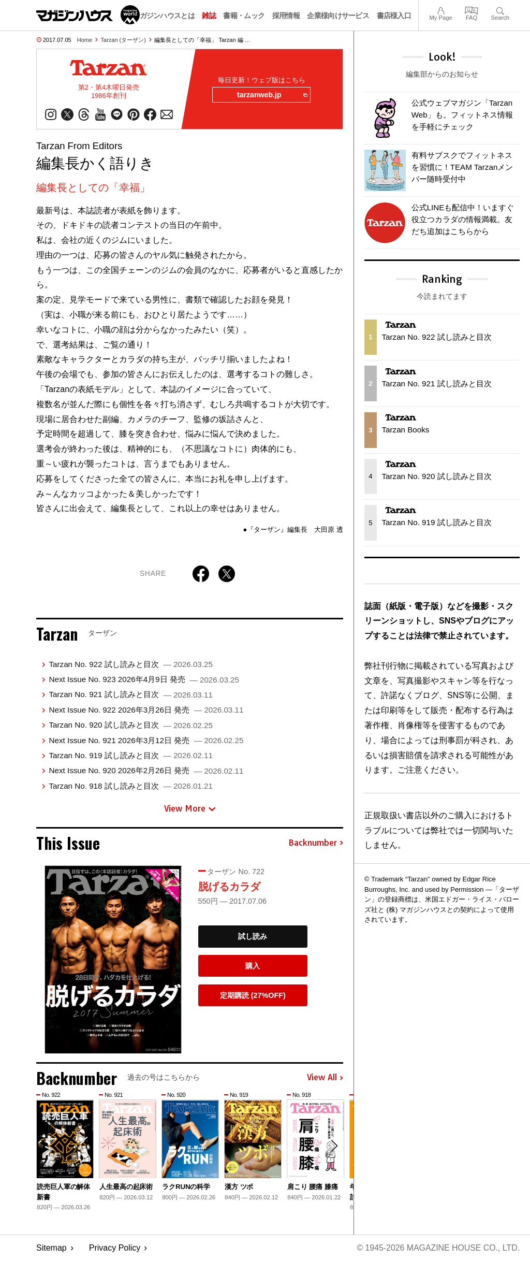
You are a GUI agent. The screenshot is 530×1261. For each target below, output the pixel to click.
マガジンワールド (88, 14)
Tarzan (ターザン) (123, 40)
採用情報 (286, 15)
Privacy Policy (115, 1248)
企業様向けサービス (338, 15)
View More (190, 809)
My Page (440, 9)
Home (84, 40)
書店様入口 (394, 15)
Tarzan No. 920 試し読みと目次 (130, 725)
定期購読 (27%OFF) (253, 996)
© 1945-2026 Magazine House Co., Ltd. (438, 1248)
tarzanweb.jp (271, 95)
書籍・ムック (243, 15)
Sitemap (51, 1248)
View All (325, 1078)
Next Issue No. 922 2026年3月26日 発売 (146, 710)
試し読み (252, 937)
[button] (334, 1146)
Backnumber (315, 843)
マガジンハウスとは (163, 15)
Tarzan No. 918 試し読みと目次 (130, 785)
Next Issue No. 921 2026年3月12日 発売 (146, 740)
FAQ (471, 9)
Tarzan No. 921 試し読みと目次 (130, 694)
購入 (252, 966)
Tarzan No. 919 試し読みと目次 (130, 755)
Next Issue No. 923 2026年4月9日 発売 (144, 679)
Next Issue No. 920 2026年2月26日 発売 (146, 770)
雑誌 (209, 15)
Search (500, 9)
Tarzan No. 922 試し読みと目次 (130, 664)
